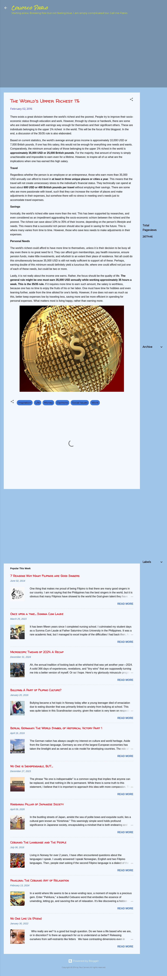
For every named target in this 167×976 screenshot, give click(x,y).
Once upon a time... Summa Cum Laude (36, 614)
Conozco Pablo (30, 7)
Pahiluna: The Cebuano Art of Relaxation (39, 880)
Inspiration (24, 402)
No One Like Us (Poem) (26, 919)
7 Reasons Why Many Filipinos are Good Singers (44, 576)
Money (48, 402)
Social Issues (79, 402)
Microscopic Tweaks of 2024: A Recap (36, 652)
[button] (131, 99)
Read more (125, 603)
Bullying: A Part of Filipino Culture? (35, 690)
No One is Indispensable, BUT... (31, 766)
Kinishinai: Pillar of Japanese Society (37, 804)
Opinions (62, 402)
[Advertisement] (155, 70)
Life (37, 402)
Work (95, 402)
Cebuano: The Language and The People (38, 842)
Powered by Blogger (83, 960)
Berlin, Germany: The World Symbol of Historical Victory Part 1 (56, 728)
